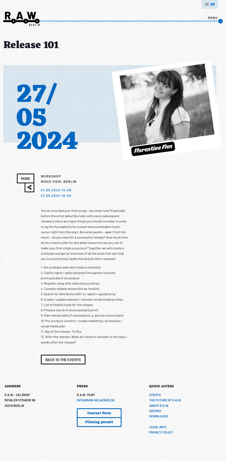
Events (155, 395)
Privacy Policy (161, 432)
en (213, 4)
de (207, 4)
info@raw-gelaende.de (96, 400)
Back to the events (63, 359)
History (155, 411)
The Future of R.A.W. (165, 400)
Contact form (99, 413)
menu (213, 18)
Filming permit (99, 422)
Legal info (157, 427)
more (25, 178)
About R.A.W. (159, 405)
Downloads (158, 416)
